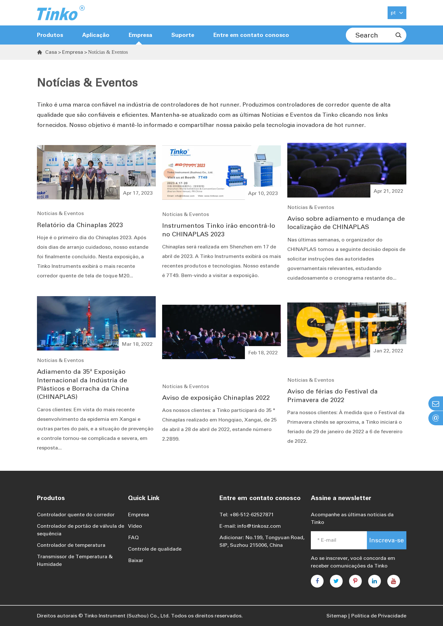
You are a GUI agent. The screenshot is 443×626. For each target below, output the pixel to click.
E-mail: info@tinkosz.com (250, 526)
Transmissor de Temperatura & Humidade (75, 560)
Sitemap (336, 616)
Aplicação (96, 34)
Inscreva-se (386, 540)
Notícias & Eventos (108, 52)
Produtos (50, 34)
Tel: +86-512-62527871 (246, 514)
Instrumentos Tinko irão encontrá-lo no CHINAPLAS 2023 (218, 230)
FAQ (133, 537)
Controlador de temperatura (71, 545)
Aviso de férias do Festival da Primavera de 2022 (332, 395)
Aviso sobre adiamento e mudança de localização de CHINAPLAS (346, 223)
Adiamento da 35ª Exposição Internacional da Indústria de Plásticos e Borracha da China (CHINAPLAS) (83, 384)
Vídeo (135, 526)
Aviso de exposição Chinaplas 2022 (216, 397)
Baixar (135, 560)
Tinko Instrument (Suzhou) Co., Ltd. (127, 616)
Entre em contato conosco (251, 34)
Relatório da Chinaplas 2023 (80, 225)
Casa (51, 52)
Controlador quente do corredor (76, 514)
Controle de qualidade (155, 549)
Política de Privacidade (378, 616)
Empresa (72, 52)
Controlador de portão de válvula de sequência (80, 530)
